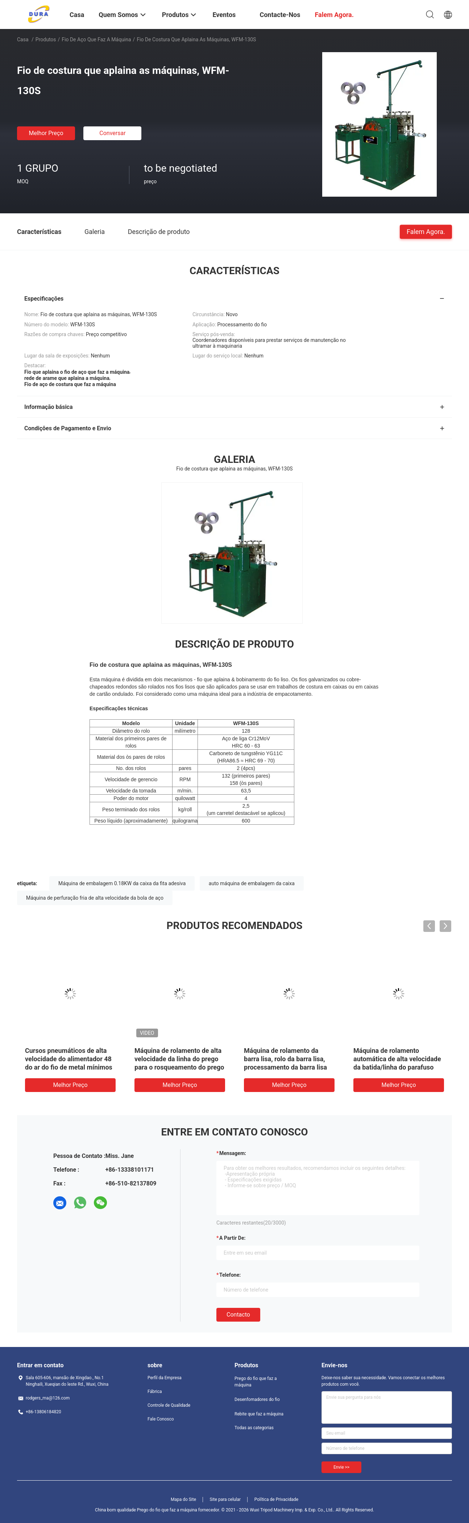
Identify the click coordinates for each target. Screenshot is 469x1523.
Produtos (46, 39)
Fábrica (155, 1391)
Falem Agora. (426, 231)
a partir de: (232, 1238)
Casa (23, 39)
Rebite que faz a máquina (258, 1414)
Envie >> (341, 1467)
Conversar (112, 133)
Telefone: (230, 1275)
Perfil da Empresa (165, 1377)
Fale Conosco (161, 1419)
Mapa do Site (183, 1499)
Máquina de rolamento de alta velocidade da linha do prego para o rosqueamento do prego (179, 1059)
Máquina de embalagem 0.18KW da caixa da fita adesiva (122, 883)
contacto (238, 1314)
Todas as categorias (254, 1427)
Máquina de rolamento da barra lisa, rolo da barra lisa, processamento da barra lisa (285, 1059)
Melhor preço (46, 133)
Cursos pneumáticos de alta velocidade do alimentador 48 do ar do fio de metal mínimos (68, 1059)
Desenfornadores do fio (257, 1399)
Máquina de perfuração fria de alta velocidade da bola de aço (94, 898)
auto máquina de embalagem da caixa (252, 883)
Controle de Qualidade (169, 1405)
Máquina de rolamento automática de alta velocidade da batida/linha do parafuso (397, 1059)
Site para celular (225, 1499)
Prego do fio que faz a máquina (255, 1382)
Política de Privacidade (276, 1499)
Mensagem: (232, 1153)
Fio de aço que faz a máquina (96, 39)
